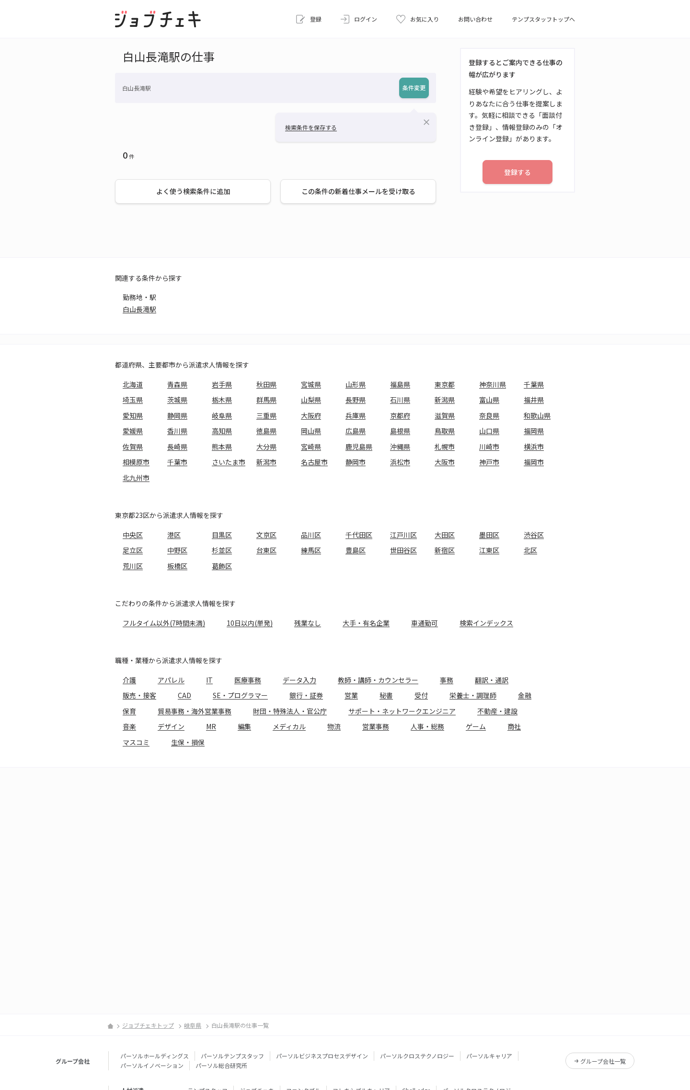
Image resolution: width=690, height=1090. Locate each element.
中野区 (177, 550)
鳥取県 (445, 431)
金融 (524, 695)
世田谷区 (403, 550)
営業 (351, 695)
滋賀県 (445, 415)
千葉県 (534, 384)
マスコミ (136, 742)
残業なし (307, 623)
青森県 (177, 384)
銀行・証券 (306, 695)
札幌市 (445, 446)
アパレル (171, 680)
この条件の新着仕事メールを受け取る (358, 191)
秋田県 (266, 384)
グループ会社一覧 (603, 1061)
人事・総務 (427, 726)
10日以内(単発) (250, 623)
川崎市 (489, 446)
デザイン (171, 726)
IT (209, 680)
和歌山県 (537, 415)
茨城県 (177, 399)
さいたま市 (228, 462)
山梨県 (311, 399)
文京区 (266, 534)
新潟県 (445, 399)
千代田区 (358, 534)
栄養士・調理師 (472, 695)
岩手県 (222, 384)
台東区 (266, 550)
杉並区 (222, 550)
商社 (514, 726)
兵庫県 (355, 415)
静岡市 (355, 462)
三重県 (266, 415)
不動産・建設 (497, 711)
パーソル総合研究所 (221, 1065)
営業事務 (375, 726)
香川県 (177, 431)
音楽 (129, 726)
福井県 (534, 399)
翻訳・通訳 (491, 680)
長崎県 (177, 446)
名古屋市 (314, 462)
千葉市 (177, 462)
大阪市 (445, 462)
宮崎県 (311, 446)
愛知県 (133, 415)
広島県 (355, 431)
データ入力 (299, 680)
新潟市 (266, 462)
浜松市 (400, 462)
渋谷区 (534, 534)
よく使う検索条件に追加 (193, 191)
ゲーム (476, 726)
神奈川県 (492, 384)
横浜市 (534, 446)
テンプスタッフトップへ (543, 19)
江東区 (489, 550)
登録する (517, 172)
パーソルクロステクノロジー (417, 1056)
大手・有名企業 (366, 623)
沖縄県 (400, 446)
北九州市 (136, 477)
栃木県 (222, 399)
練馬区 (311, 550)
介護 (129, 680)
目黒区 (222, 534)
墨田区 (489, 534)
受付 (421, 695)
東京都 (445, 384)
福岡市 (534, 462)
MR (211, 726)
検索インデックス (486, 623)
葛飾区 (222, 566)
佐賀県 (133, 446)
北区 (530, 550)
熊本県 (222, 446)
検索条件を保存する (311, 127)
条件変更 (414, 87)
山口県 (489, 431)
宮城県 (311, 384)
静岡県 (177, 415)
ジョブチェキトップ (148, 1025)
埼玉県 (133, 399)
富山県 (489, 399)
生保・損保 (188, 742)
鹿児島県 (358, 446)
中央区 (133, 534)
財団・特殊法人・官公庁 (290, 711)
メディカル (289, 726)
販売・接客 (139, 695)
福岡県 (534, 431)
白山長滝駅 (139, 309)
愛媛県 (133, 431)
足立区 (133, 550)
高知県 (222, 431)
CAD (184, 695)
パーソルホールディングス (154, 1056)
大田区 (445, 534)
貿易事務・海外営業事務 (194, 711)
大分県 (266, 446)
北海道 (133, 384)
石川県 (400, 399)
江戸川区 (403, 534)
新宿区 (445, 550)
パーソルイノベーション (152, 1065)
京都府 (400, 415)
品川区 (311, 534)
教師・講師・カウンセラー (378, 680)
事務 (446, 680)
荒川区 (133, 566)
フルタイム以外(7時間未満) (164, 623)
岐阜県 (222, 415)
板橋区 (177, 566)
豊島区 (355, 550)
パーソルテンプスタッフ (232, 1056)
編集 (244, 726)
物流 (334, 726)
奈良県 (489, 415)
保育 (129, 711)
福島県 (400, 384)
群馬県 (266, 399)
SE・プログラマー (240, 695)
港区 (174, 534)
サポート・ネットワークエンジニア (402, 711)
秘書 (386, 695)
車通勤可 (424, 623)
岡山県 (311, 431)
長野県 (355, 399)
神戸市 (489, 462)
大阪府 (311, 415)
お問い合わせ (475, 19)
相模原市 (136, 462)
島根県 (400, 431)
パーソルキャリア (489, 1056)
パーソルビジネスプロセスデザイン (322, 1056)
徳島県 (266, 431)
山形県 (355, 384)
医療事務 (247, 680)
